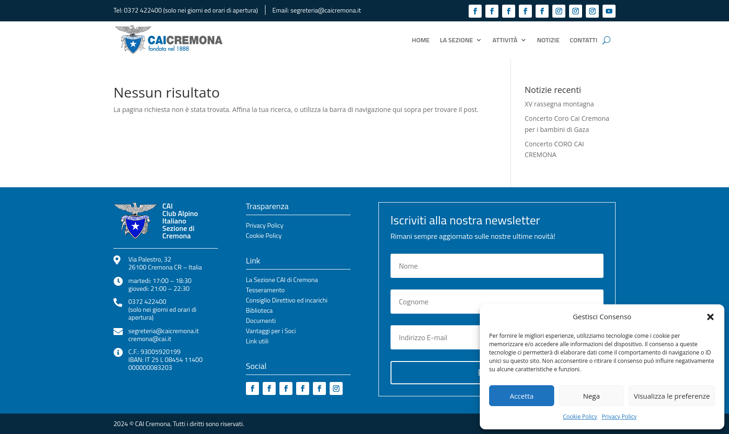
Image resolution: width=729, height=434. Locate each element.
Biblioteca (259, 311)
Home (421, 40)
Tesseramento (265, 291)
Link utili (257, 342)
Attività (504, 40)
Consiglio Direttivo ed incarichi (287, 301)
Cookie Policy (580, 417)
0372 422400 (143, 10)
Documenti (261, 321)
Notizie (548, 40)
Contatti (583, 40)
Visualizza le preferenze (672, 396)
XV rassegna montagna (559, 103)
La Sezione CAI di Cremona (282, 280)
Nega (591, 396)
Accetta (521, 396)
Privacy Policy (619, 417)
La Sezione (456, 40)
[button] (710, 317)
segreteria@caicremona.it (326, 10)
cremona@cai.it (149, 338)
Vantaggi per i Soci (271, 331)
